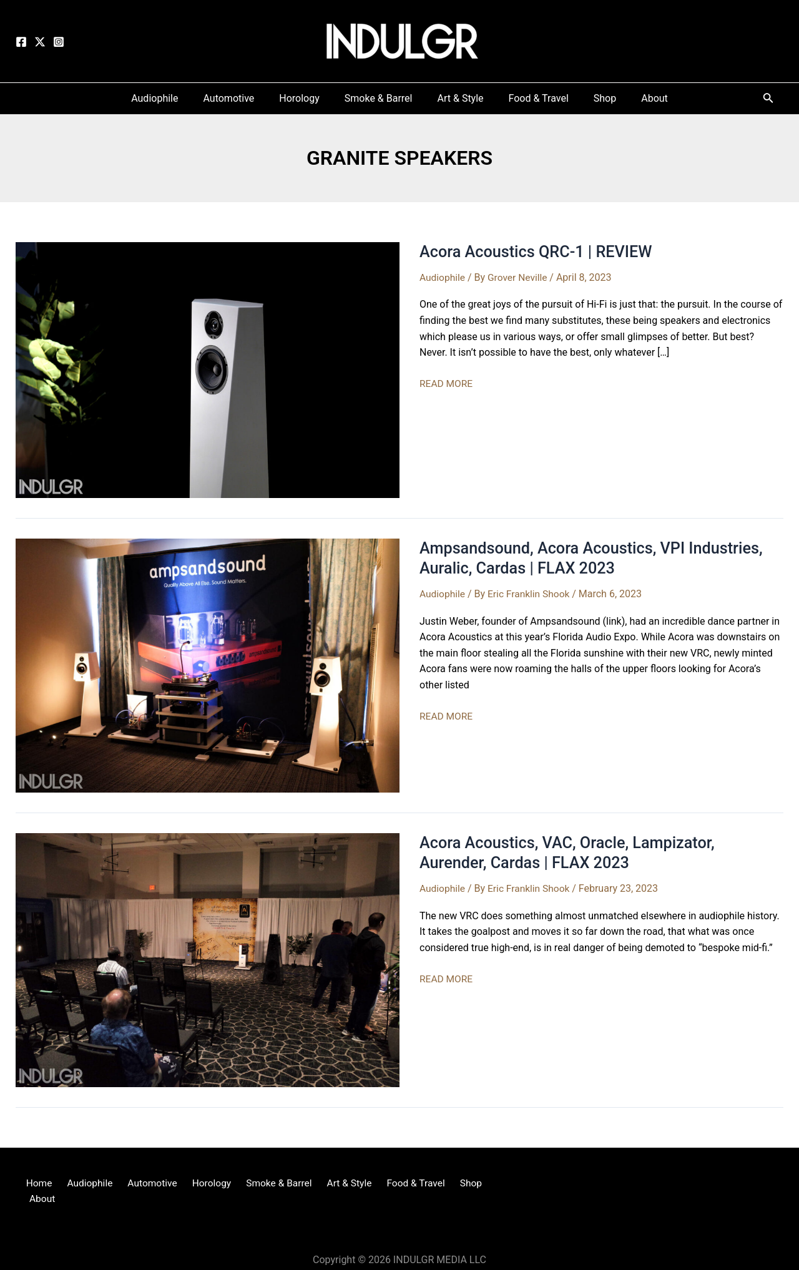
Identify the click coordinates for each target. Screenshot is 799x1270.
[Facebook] (21, 41)
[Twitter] (40, 41)
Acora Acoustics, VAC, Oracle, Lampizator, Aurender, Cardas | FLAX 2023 (571, 852)
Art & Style (335, 1183)
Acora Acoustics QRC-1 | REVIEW (539, 251)
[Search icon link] (768, 100)
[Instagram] (58, 41)
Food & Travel (398, 1183)
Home (42, 1183)
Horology (204, 1183)
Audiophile (442, 277)
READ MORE (446, 384)
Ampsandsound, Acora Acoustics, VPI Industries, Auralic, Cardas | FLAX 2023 (596, 558)
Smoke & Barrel (268, 1183)
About (484, 1183)
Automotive (148, 1183)
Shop (449, 1183)
